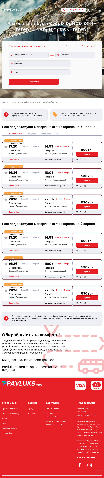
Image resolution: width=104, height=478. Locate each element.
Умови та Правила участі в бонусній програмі (57, 415)
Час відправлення (16, 125)
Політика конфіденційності (56, 406)
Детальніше (14, 151)
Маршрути (35, 405)
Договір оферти (55, 400)
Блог (4, 414)
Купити (87, 146)
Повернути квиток (11, 419)
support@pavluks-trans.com (87, 401)
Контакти (6, 409)
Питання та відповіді (12, 405)
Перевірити (28, 73)
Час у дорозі (33, 125)
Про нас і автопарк (11, 400)
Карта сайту (8, 424)
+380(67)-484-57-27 (73, 10)
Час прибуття (48, 125)
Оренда (34, 400)
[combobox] (30, 55)
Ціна (61, 125)
